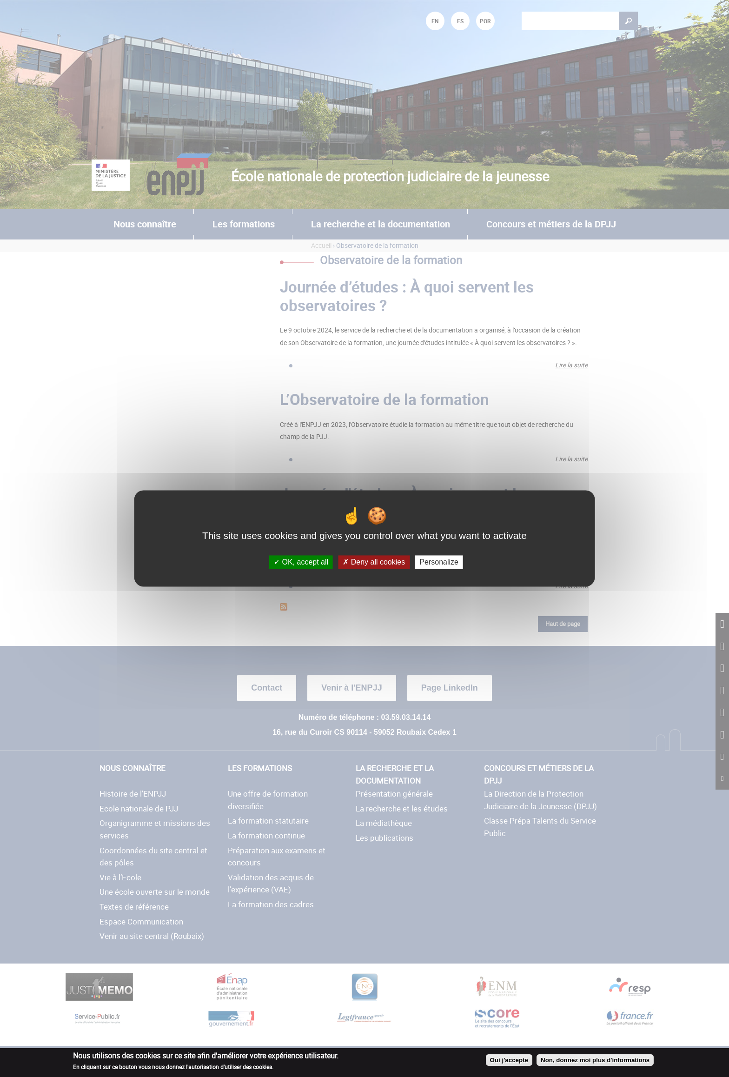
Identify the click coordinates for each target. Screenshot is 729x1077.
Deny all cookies (374, 562)
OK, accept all (301, 562)
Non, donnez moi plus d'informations (595, 1060)
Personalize (438, 562)
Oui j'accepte (509, 1060)
